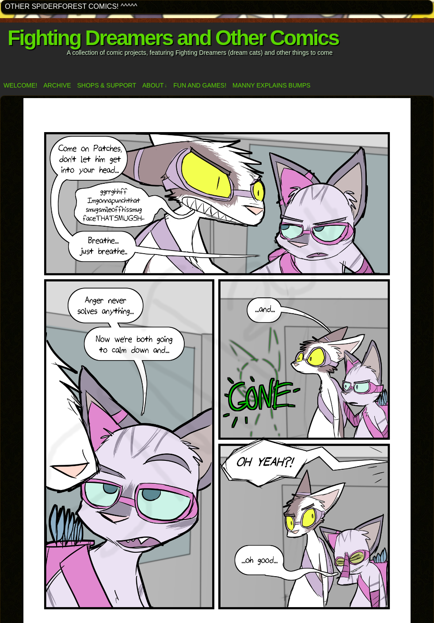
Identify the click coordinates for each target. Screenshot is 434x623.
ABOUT (154, 85)
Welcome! (20, 85)
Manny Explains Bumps (271, 85)
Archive (57, 85)
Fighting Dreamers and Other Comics (173, 37)
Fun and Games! (199, 85)
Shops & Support (106, 85)
